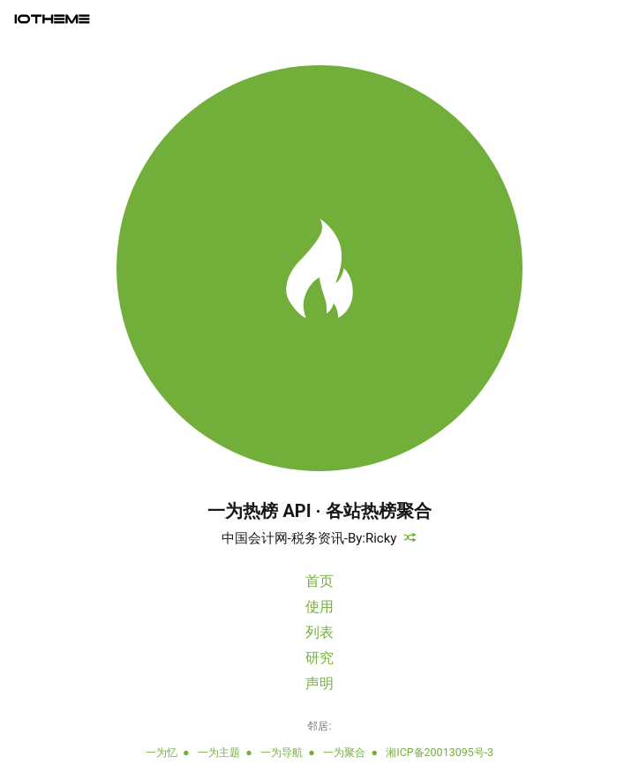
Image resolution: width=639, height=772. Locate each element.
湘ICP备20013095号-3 (439, 752)
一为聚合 (344, 752)
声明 (319, 683)
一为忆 (161, 752)
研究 (319, 657)
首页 (319, 581)
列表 (319, 632)
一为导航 (281, 752)
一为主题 (219, 752)
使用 (319, 606)
